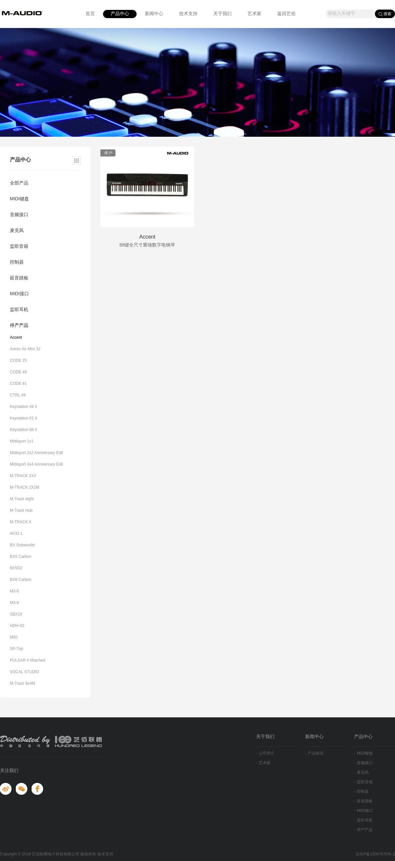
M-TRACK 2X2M (24, 487)
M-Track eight (22, 499)
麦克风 (17, 230)
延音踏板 (19, 278)
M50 (13, 637)
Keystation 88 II (23, 430)
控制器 (17, 262)
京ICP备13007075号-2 (375, 854)
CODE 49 (18, 372)
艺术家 (254, 14)
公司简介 (265, 753)
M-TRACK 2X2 (23, 476)
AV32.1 (16, 533)
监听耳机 (19, 309)
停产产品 (19, 325)
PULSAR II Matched (27, 660)
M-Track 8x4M (22, 683)
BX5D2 (16, 568)
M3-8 (14, 603)
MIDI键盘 (19, 199)
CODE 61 (18, 384)
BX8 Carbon (20, 580)
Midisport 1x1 (21, 441)
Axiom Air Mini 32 (25, 349)
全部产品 (19, 183)
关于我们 (222, 14)
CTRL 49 (18, 395)
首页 (90, 14)
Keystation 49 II (23, 407)
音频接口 (19, 215)
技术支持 (188, 14)
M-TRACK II (20, 522)
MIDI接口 (19, 294)
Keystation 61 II (23, 418)
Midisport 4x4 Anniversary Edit (36, 464)
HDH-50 (17, 626)
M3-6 (14, 591)
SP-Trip (16, 649)
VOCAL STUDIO (24, 672)
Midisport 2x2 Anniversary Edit (36, 453)
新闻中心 (154, 14)
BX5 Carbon (20, 557)
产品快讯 (314, 753)
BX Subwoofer (22, 545)
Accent (16, 337)
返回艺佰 (286, 14)
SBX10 (16, 614)
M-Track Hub (21, 510)
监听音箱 (19, 246)
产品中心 (120, 14)
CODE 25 (18, 361)
